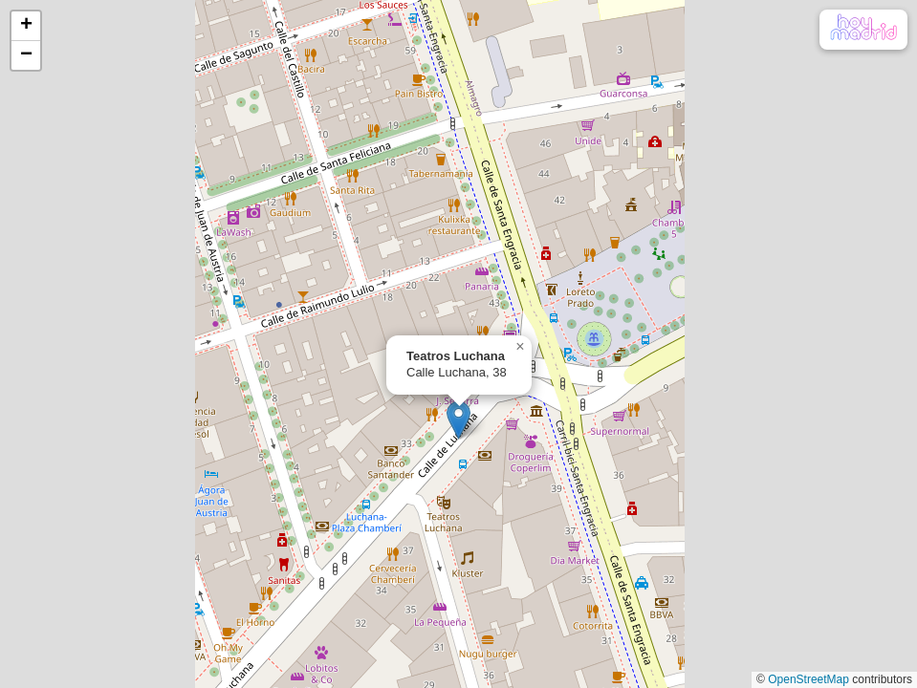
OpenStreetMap (808, 679)
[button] (458, 420)
